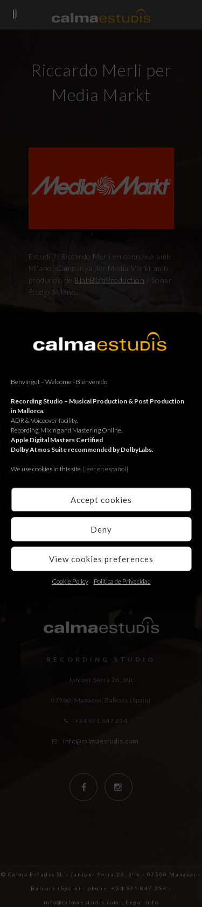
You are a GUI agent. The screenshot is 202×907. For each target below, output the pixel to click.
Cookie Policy (70, 581)
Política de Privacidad (122, 581)
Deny (101, 529)
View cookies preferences (101, 559)
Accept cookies (101, 500)
